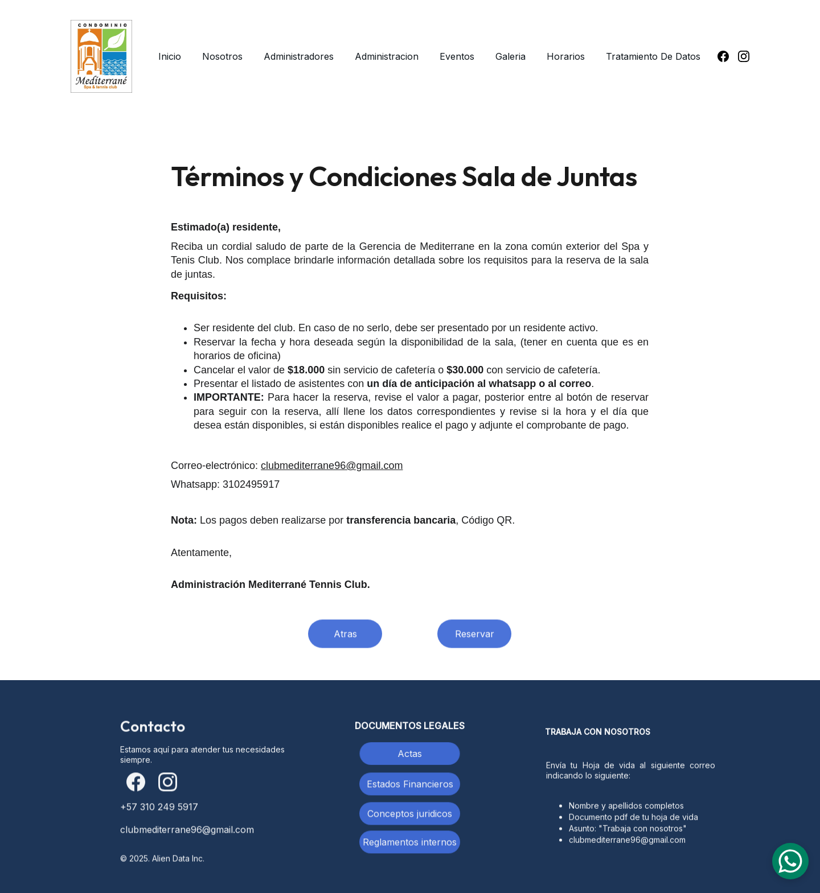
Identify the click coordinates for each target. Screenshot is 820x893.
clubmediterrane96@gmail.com (332, 465)
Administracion (387, 56)
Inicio (169, 56)
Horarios (566, 56)
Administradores (299, 56)
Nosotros (222, 56)
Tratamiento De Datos (653, 56)
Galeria (510, 56)
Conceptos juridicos (409, 815)
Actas (409, 753)
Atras (345, 635)
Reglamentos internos (410, 843)
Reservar (474, 635)
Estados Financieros (410, 785)
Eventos (457, 56)
